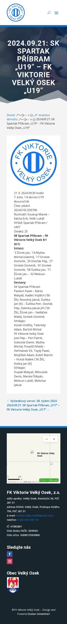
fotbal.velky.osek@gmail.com (34, 515)
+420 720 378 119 (28, 519)
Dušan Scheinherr (39, 614)
